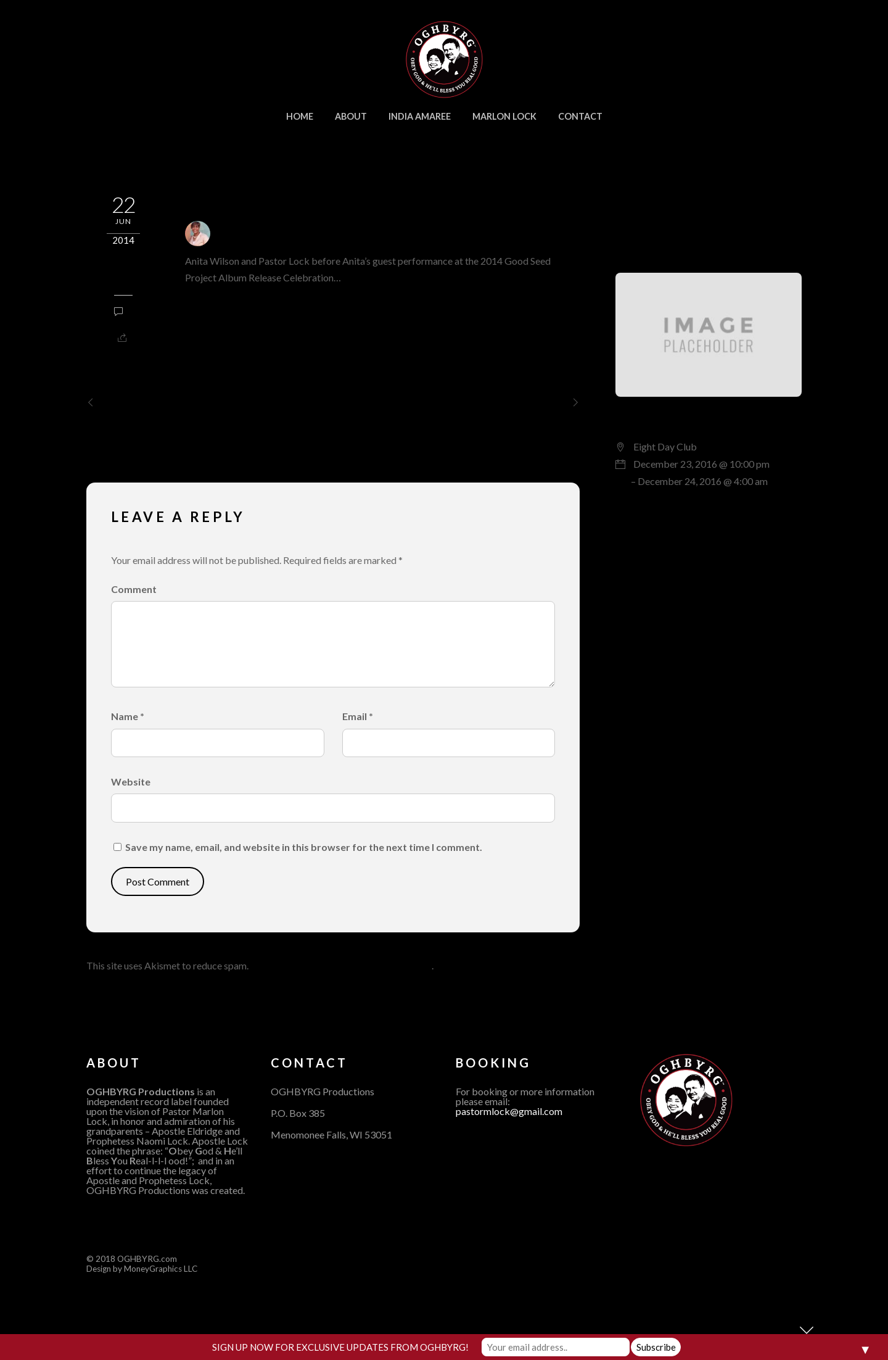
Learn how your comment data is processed (341, 965)
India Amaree (419, 116)
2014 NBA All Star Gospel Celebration (194, 402)
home (299, 116)
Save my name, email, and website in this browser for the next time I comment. (303, 847)
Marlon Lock (504, 116)
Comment (134, 589)
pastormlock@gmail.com (509, 1111)
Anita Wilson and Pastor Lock (317, 197)
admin (234, 233)
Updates (123, 278)
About (351, 116)
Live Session (660, 418)
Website (130, 781)
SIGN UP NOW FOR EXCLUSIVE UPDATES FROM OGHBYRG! (340, 1347)
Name (127, 716)
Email (357, 716)
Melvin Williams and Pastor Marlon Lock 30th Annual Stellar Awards (468, 410)
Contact (580, 116)
